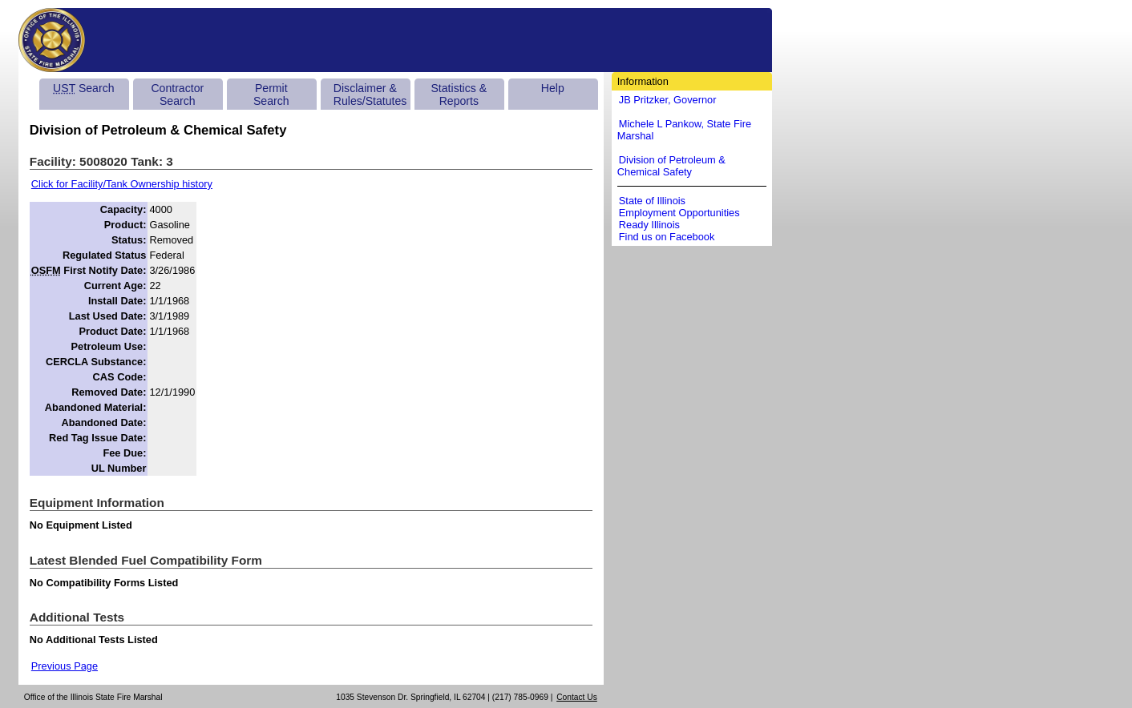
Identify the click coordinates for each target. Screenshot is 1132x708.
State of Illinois (652, 201)
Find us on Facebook (667, 237)
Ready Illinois (649, 225)
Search (83, 88)
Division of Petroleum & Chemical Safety (671, 166)
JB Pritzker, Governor (668, 100)
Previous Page (64, 666)
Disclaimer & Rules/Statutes (370, 94)
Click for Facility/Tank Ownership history (121, 184)
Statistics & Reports (459, 94)
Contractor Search (177, 94)
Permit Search (271, 94)
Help (552, 88)
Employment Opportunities (679, 213)
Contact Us (576, 697)
